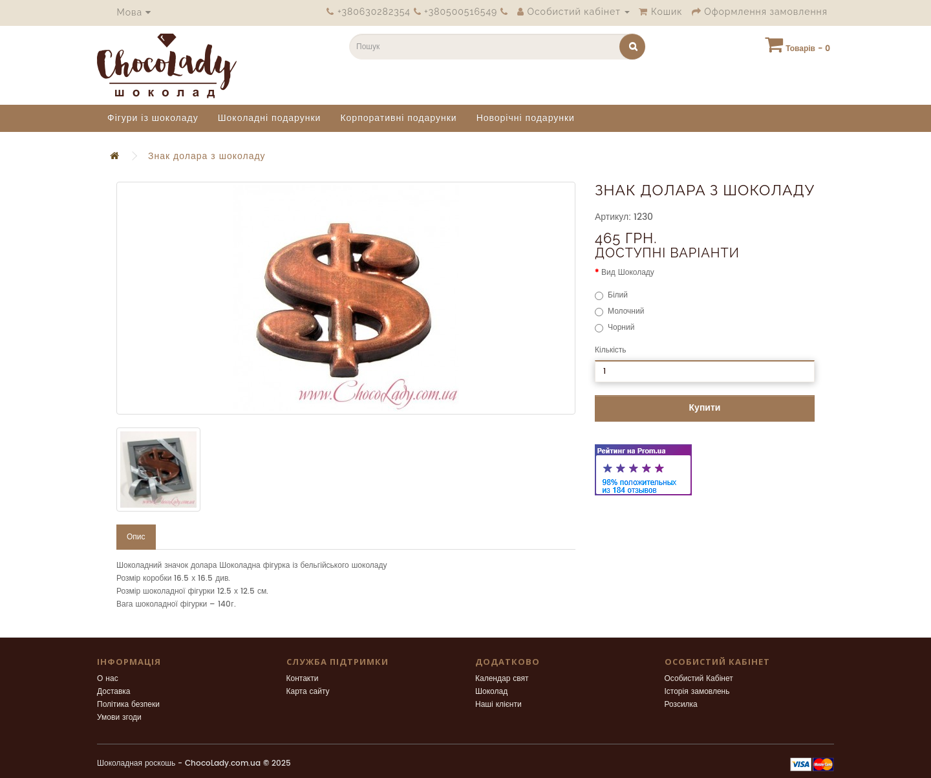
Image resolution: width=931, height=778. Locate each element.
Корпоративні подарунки (398, 118)
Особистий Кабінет (699, 679)
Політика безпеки (128, 704)
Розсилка (681, 704)
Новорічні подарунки (525, 118)
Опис (136, 537)
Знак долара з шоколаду (207, 156)
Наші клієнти (498, 704)
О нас (107, 679)
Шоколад (491, 692)
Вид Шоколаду (627, 272)
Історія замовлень (697, 692)
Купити (705, 407)
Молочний (619, 311)
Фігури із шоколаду (152, 118)
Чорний (614, 327)
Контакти (302, 679)
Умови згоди (119, 717)
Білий (611, 295)
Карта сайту (308, 692)
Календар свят (502, 679)
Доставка (114, 692)
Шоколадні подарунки (269, 118)
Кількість (610, 350)
